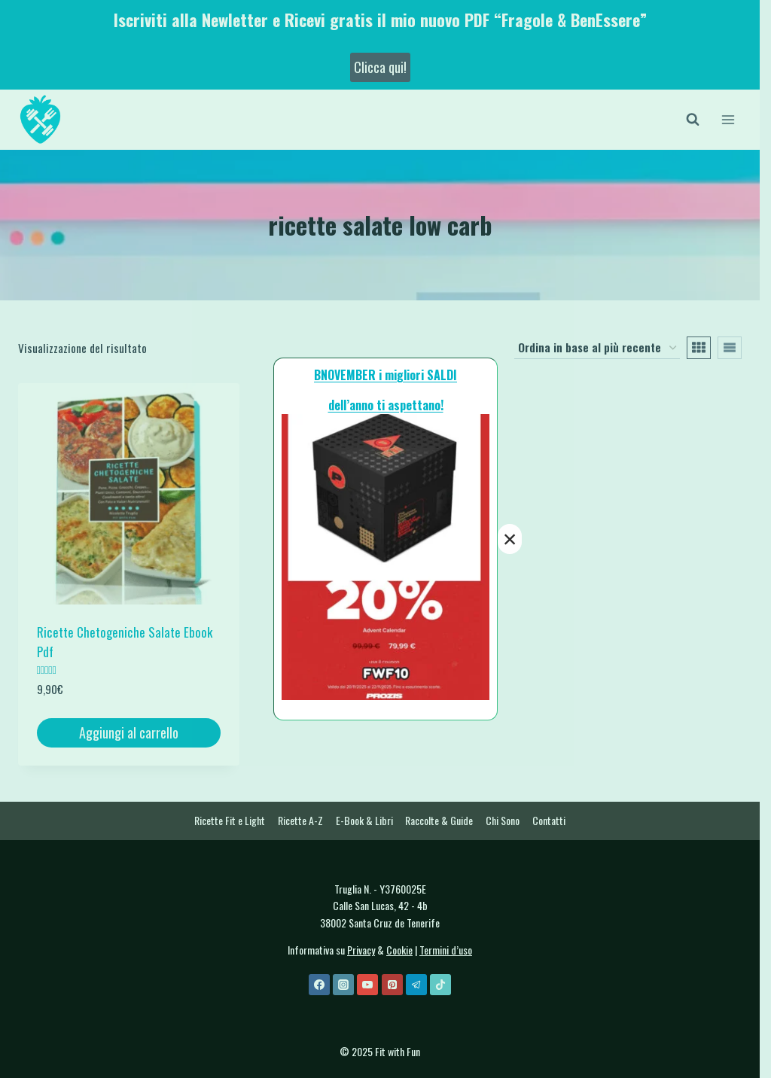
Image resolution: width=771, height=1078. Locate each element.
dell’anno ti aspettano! (385, 405)
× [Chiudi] (510, 539)
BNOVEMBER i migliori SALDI (385, 375)
